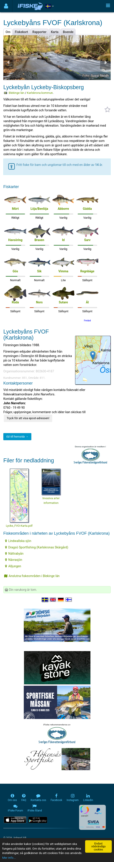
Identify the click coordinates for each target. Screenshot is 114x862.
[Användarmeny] (6, 6)
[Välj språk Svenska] (45, 599)
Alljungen (13, 566)
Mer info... (9, 857)
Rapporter (39, 32)
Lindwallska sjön (18, 541)
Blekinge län (16, 92)
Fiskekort (21, 32)
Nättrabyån (14, 553)
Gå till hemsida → (17, 436)
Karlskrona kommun (40, 92)
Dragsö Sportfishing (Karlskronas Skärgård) (36, 547)
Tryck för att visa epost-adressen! (28, 418)
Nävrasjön (13, 560)
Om (8, 32)
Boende (68, 32)
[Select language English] (53, 599)
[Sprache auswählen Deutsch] (61, 599)
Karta (54, 32)
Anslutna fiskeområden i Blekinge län (32, 576)
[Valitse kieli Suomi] (69, 599)
